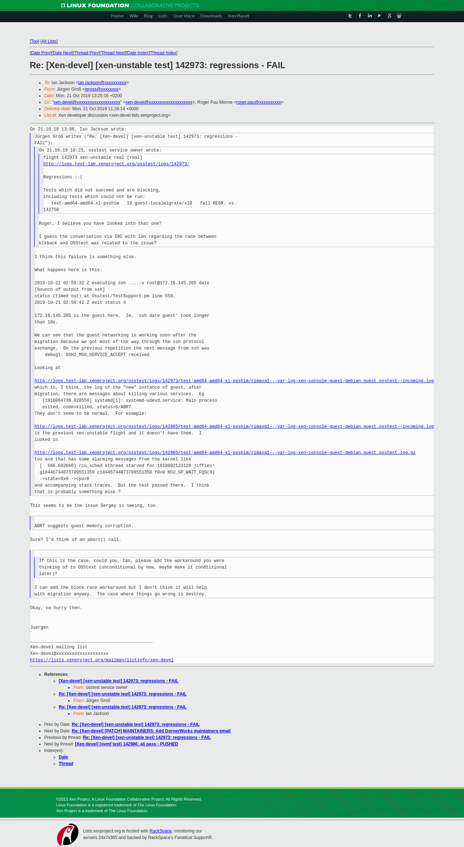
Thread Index (164, 52)
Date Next (62, 52)
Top (34, 41)
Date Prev (40, 52)
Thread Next (113, 52)
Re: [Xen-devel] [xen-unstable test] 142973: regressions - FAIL (123, 694)
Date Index (137, 52)
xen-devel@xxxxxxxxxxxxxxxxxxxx (87, 102)
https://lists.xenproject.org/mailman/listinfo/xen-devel (102, 660)
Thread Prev (87, 52)
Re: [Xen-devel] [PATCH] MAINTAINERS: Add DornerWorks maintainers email (151, 731)
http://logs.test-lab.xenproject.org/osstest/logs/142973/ (117, 164)
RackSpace (160, 831)
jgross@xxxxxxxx (101, 89)
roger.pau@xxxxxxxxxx (258, 102)
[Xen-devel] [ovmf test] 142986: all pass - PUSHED (126, 744)
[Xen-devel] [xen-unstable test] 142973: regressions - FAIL (118, 680)
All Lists (49, 41)
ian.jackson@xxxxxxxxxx (102, 82)
